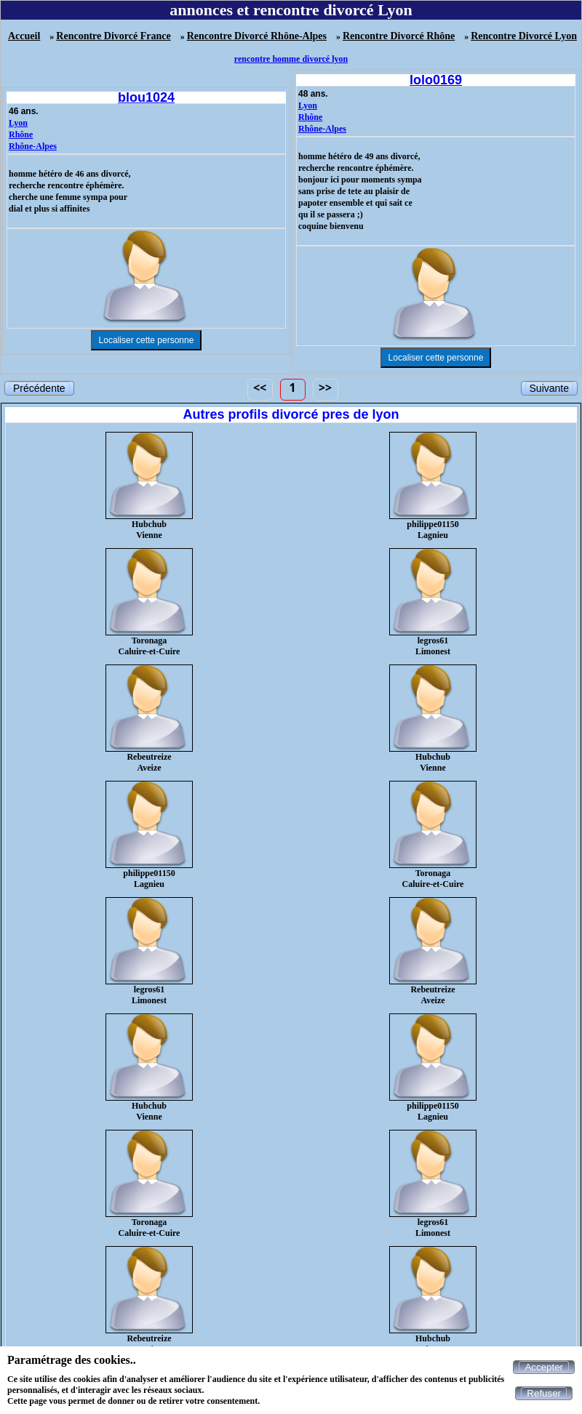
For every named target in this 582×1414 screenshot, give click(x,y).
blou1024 (146, 97)
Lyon (18, 123)
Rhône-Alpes (33, 146)
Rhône (21, 134)
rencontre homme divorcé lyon (291, 59)
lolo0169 (436, 80)
